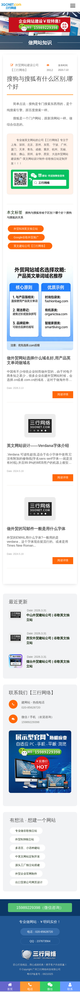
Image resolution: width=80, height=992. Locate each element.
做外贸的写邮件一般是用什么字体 (36, 529)
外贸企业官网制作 (26, 873)
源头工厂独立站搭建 (27, 865)
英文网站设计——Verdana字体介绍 (38, 445)
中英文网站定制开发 (27, 856)
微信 (50, 986)
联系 (70, 986)
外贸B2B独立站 (24, 839)
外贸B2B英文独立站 (26, 228)
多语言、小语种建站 (27, 847)
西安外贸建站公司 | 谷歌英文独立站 (47, 640)
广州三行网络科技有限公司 (46, 969)
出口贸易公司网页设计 (29, 882)
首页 (10, 986)
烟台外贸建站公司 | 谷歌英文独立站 (47, 664)
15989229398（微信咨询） (40, 907)
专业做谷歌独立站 (26, 830)
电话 (30, 986)
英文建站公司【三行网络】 (30, 245)
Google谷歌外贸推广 (26, 237)
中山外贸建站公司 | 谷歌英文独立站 (47, 617)
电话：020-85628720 (40, 931)
